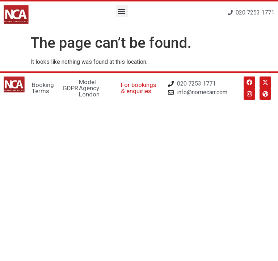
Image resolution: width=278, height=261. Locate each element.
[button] (122, 11)
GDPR (70, 88)
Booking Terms (43, 88)
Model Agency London (89, 88)
